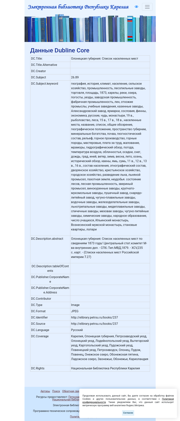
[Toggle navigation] (147, 7)
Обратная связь (72, 391)
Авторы (45, 391)
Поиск (56, 391)
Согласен (128, 413)
